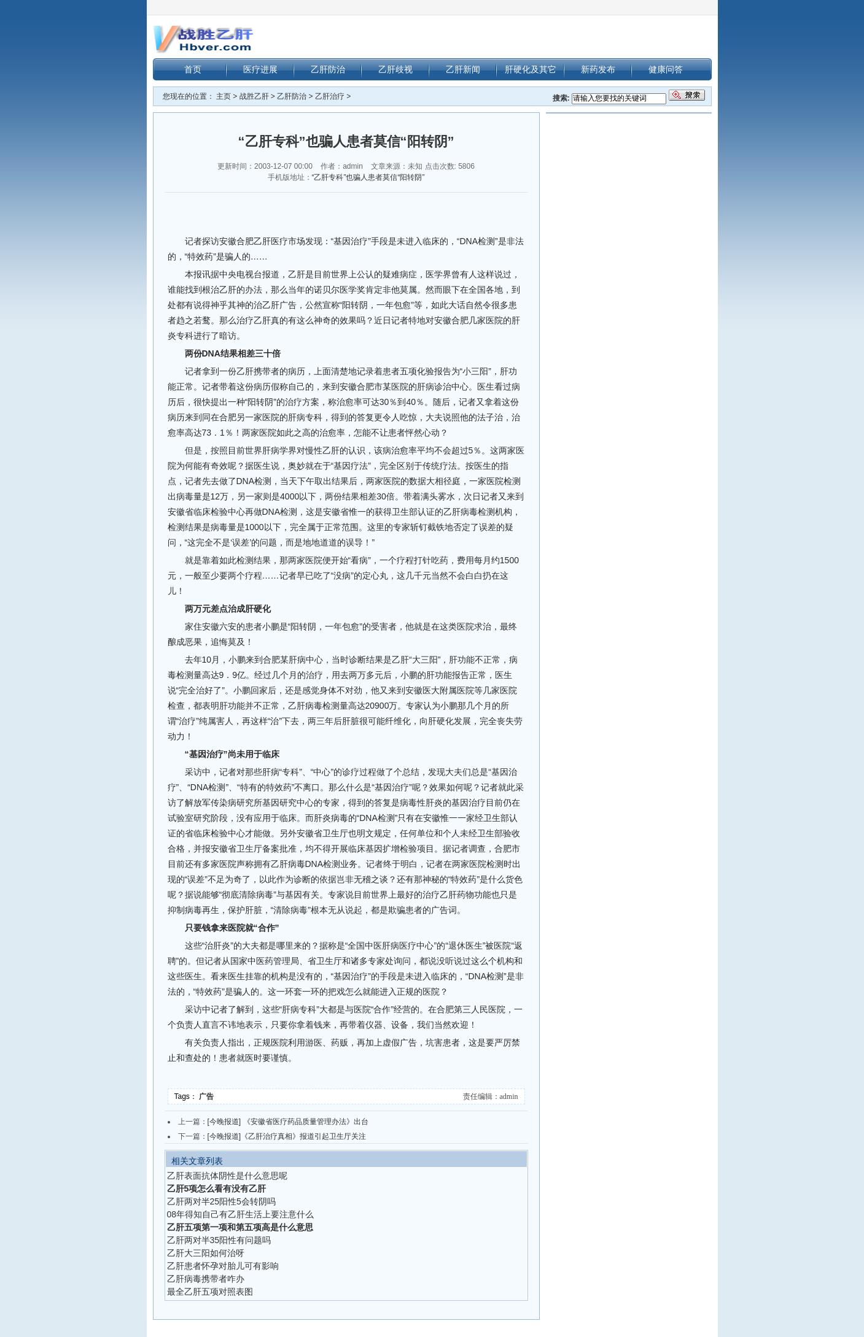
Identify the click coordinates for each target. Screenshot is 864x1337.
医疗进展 (260, 69)
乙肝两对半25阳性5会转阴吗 (221, 1201)
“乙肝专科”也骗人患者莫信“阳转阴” (368, 177)
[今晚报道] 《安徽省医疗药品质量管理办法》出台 (288, 1121)
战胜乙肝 (254, 96)
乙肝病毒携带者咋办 (205, 1279)
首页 (192, 69)
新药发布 (598, 69)
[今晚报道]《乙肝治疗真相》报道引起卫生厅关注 (287, 1136)
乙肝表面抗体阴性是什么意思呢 (227, 1176)
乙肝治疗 (329, 96)
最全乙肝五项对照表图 (210, 1292)
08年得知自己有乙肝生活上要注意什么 (240, 1214)
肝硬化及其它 (530, 69)
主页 (223, 96)
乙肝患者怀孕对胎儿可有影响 (223, 1266)
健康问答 (665, 69)
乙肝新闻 (463, 69)
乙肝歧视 (395, 69)
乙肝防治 (328, 69)
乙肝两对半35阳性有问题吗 (219, 1240)
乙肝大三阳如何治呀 (205, 1253)
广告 (207, 1096)
